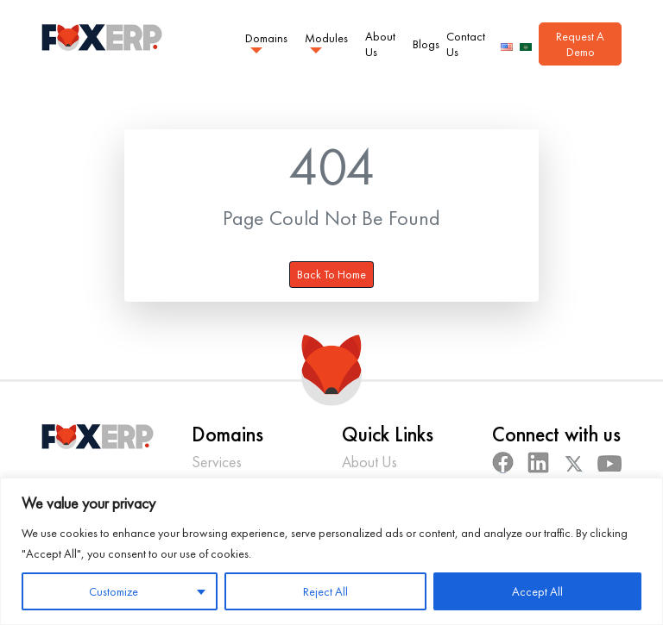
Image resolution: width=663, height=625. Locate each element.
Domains (266, 37)
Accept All (537, 591)
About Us (380, 43)
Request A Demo (580, 43)
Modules (326, 37)
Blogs (426, 44)
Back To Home (331, 274)
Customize (113, 591)
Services (217, 462)
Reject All (325, 591)
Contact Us (465, 43)
